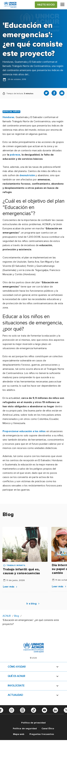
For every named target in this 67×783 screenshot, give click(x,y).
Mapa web (18, 734)
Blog (16, 615)
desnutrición (27, 175)
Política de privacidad (33, 722)
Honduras (8, 117)
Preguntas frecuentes (41, 734)
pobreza (15, 154)
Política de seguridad (25, 728)
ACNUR (7, 615)
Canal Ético (48, 728)
